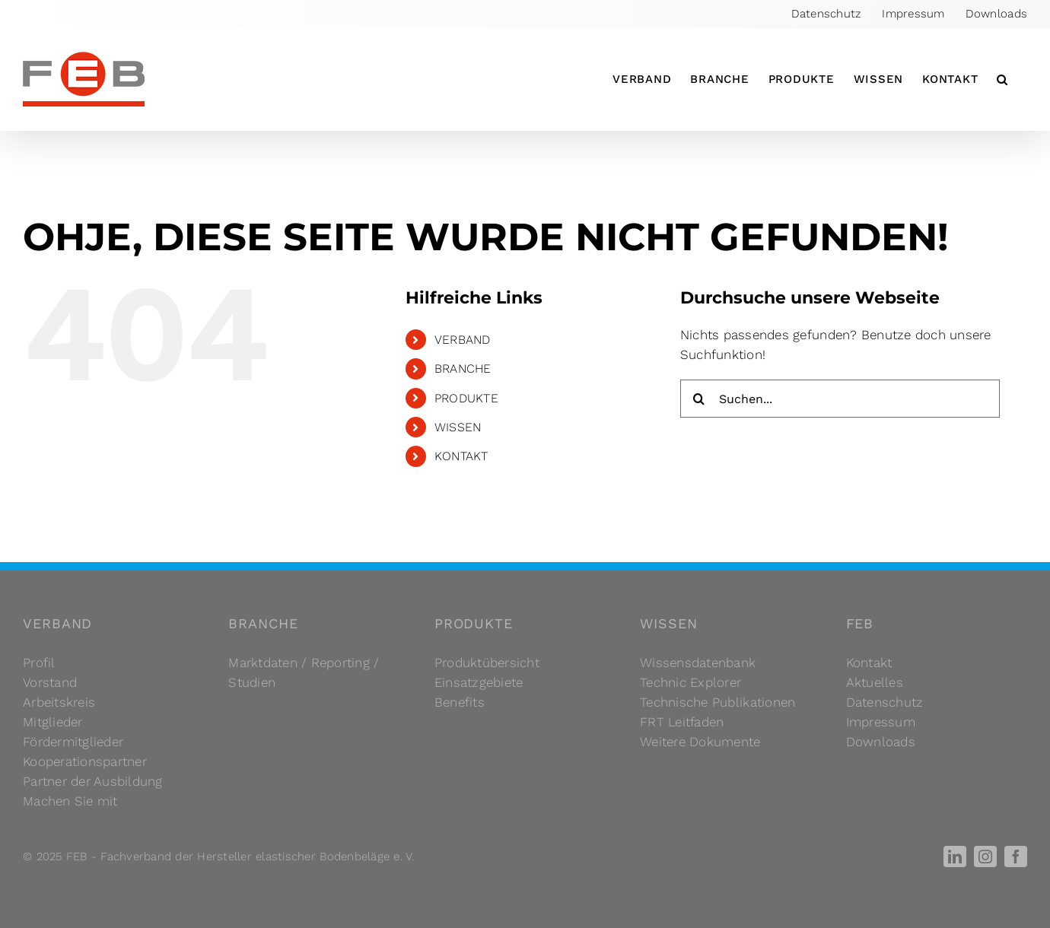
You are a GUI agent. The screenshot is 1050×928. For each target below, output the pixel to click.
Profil (39, 662)
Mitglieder (53, 721)
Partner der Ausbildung (93, 781)
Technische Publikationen (717, 702)
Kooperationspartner (85, 761)
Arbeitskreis (59, 702)
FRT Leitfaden (682, 721)
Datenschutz (885, 702)
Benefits (459, 702)
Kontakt (869, 662)
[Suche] (699, 399)
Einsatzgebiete (478, 682)
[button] (1002, 79)
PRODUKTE (466, 398)
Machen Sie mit (70, 801)
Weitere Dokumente (700, 741)
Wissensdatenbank (698, 662)
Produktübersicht (486, 662)
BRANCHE (463, 368)
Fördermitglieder (73, 741)
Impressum (880, 721)
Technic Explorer (690, 682)
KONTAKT (461, 456)
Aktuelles (874, 682)
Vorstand (50, 682)
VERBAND (462, 339)
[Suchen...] (840, 399)
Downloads (880, 741)
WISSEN (458, 427)
